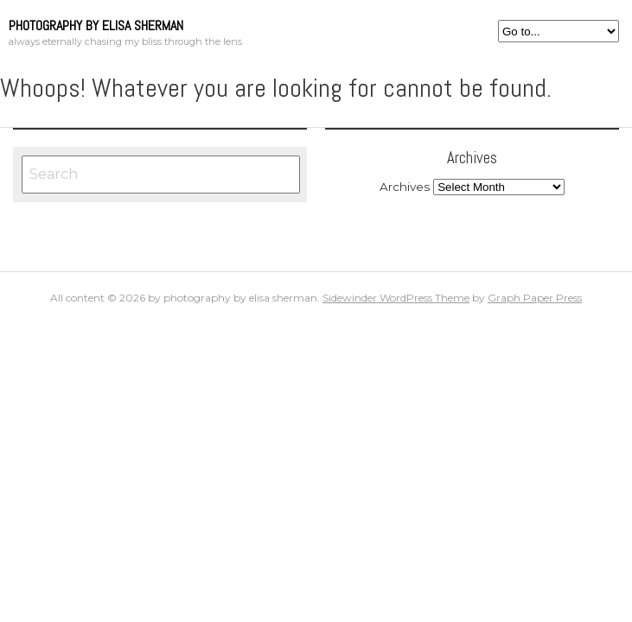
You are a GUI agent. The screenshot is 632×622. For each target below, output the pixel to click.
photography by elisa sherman (96, 25)
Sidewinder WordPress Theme (395, 297)
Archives (405, 187)
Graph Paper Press (535, 297)
